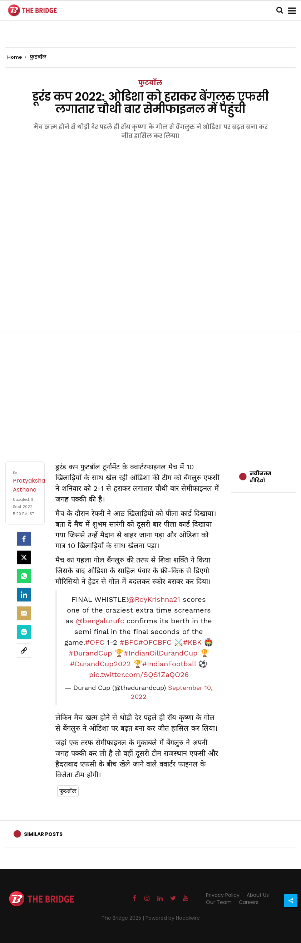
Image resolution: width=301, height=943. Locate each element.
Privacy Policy (223, 895)
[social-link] (24, 650)
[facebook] (24, 539)
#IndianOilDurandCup (161, 653)
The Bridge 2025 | (123, 918)
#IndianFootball (169, 663)
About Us (258, 895)
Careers (248, 902)
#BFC (129, 642)
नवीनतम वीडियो (260, 477)
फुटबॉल (150, 82)
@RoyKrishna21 (154, 599)
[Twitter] (24, 557)
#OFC (94, 642)
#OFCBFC (155, 642)
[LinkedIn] (24, 594)
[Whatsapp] (24, 576)
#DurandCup (90, 653)
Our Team (219, 902)
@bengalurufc (100, 620)
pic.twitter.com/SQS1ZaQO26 (139, 674)
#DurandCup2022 (100, 663)
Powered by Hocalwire (172, 918)
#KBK (192, 642)
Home (16, 57)
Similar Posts (43, 834)
